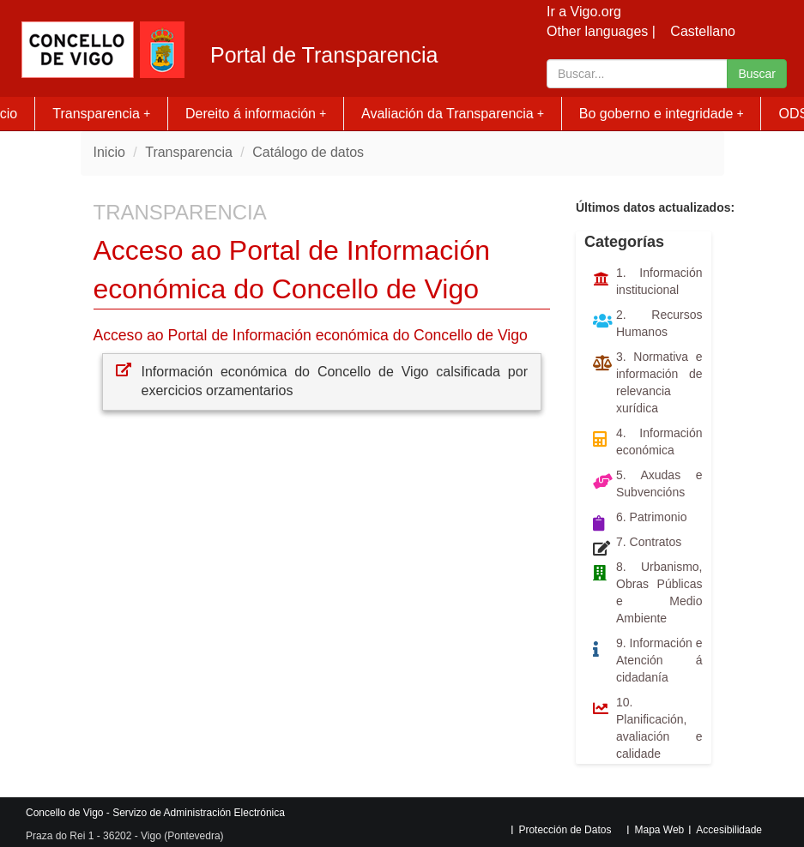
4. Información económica (659, 441)
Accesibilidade (729, 830)
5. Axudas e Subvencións (659, 483)
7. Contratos (648, 542)
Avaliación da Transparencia (452, 113)
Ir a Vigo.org (584, 11)
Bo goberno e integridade (661, 113)
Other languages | (601, 31)
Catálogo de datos (308, 152)
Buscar (757, 74)
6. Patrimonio (651, 517)
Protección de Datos (564, 830)
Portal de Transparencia (324, 55)
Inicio (109, 152)
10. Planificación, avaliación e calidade (659, 727)
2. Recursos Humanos (659, 323)
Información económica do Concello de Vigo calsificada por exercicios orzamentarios (335, 381)
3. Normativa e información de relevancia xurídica (659, 382)
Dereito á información (255, 113)
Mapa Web (659, 830)
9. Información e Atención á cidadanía (659, 660)
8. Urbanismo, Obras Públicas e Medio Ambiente (659, 592)
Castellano (702, 31)
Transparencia (101, 113)
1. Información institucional (659, 281)
